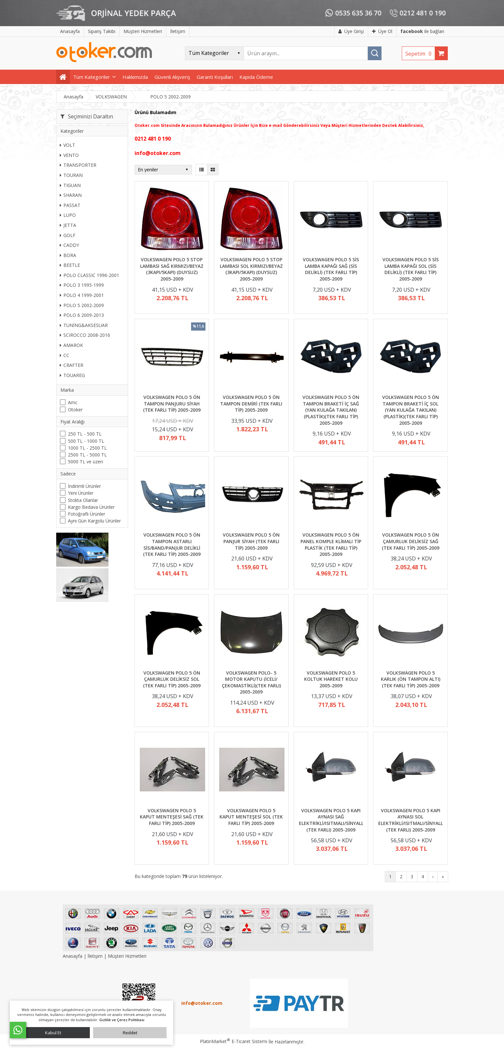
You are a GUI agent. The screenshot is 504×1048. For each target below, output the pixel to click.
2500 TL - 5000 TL (87, 455)
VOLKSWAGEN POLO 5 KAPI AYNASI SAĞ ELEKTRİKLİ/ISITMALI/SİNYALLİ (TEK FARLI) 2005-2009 (332, 820)
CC (64, 355)
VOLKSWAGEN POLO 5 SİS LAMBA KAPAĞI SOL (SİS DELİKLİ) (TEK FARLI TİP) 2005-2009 (410, 269)
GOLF (67, 235)
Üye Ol (382, 31)
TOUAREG (72, 375)
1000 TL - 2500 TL (87, 448)
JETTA (68, 225)
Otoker (75, 409)
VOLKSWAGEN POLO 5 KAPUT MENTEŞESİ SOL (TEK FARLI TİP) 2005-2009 (251, 816)
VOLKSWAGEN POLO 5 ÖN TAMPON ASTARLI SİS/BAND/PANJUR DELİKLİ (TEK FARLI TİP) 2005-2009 (172, 544)
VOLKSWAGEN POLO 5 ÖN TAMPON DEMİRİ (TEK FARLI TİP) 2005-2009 (251, 403)
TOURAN (71, 175)
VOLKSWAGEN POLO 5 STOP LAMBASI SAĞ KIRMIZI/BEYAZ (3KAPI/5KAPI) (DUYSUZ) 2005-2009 (171, 269)
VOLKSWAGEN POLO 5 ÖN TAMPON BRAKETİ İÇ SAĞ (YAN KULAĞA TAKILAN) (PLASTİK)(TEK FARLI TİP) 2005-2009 (330, 410)
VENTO (69, 155)
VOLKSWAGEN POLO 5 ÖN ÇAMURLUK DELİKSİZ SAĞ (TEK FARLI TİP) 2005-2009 (410, 541)
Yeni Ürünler (80, 493)
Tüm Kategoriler (91, 77)
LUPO (68, 215)
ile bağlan (422, 31)
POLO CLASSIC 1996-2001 (89, 275)
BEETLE (70, 265)
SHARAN (71, 195)
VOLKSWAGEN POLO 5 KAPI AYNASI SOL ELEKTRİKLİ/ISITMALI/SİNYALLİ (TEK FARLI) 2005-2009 (411, 820)
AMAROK (71, 345)
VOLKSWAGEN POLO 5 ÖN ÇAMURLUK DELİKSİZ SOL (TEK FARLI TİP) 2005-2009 (172, 679)
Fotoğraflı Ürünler (86, 514)
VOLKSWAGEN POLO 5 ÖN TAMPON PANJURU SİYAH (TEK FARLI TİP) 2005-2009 (172, 403)
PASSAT (70, 205)
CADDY (69, 245)
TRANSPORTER (78, 165)
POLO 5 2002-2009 (82, 305)
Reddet (130, 1033)
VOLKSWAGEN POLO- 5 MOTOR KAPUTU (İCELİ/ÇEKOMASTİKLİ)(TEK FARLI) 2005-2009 (251, 682)
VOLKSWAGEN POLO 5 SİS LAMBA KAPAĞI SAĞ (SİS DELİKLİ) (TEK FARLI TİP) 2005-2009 (331, 269)
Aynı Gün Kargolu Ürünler (94, 521)
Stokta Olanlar (83, 500)
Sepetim (420, 53)
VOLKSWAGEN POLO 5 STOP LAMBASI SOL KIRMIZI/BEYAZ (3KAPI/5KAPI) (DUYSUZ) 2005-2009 (251, 269)
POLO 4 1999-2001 (82, 295)
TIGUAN (70, 185)
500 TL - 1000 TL (86, 441)
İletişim (95, 956)
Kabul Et (53, 1033)
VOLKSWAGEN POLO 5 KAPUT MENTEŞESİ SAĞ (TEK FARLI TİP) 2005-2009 (171, 816)
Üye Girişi (351, 31)
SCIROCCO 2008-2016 (85, 335)
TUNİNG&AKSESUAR (84, 325)
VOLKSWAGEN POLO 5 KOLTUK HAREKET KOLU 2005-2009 (331, 679)
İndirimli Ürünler (84, 486)
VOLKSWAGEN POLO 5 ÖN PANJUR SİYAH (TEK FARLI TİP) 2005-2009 (251, 541)
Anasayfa (73, 956)
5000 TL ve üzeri (85, 461)
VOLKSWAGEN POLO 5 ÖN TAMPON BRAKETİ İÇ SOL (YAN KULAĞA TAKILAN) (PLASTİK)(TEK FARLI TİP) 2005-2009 (410, 410)
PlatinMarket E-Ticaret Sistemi (233, 1041)
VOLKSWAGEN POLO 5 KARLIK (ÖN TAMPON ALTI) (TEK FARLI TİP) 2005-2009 (410, 679)
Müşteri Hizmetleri (127, 956)
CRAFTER (71, 365)
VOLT (67, 145)
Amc (72, 402)
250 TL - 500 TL (85, 434)
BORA (68, 255)
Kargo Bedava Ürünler (91, 507)
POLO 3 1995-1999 (82, 285)
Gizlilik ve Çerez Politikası (121, 1019)
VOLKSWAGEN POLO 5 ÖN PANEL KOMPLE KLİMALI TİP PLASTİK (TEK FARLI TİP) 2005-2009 (331, 544)
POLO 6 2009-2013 (82, 315)
